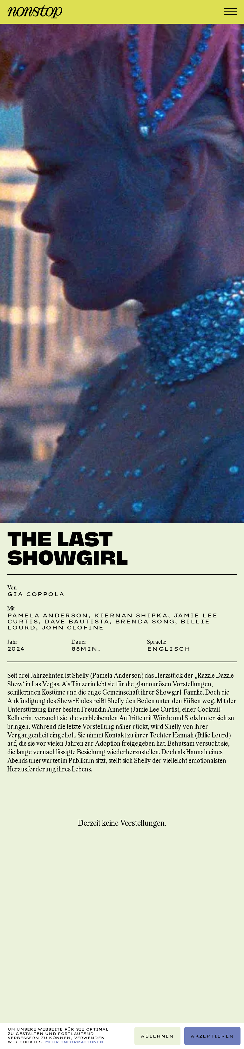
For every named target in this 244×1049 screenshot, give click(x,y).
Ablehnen (157, 1036)
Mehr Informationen (74, 1042)
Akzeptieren (212, 1036)
